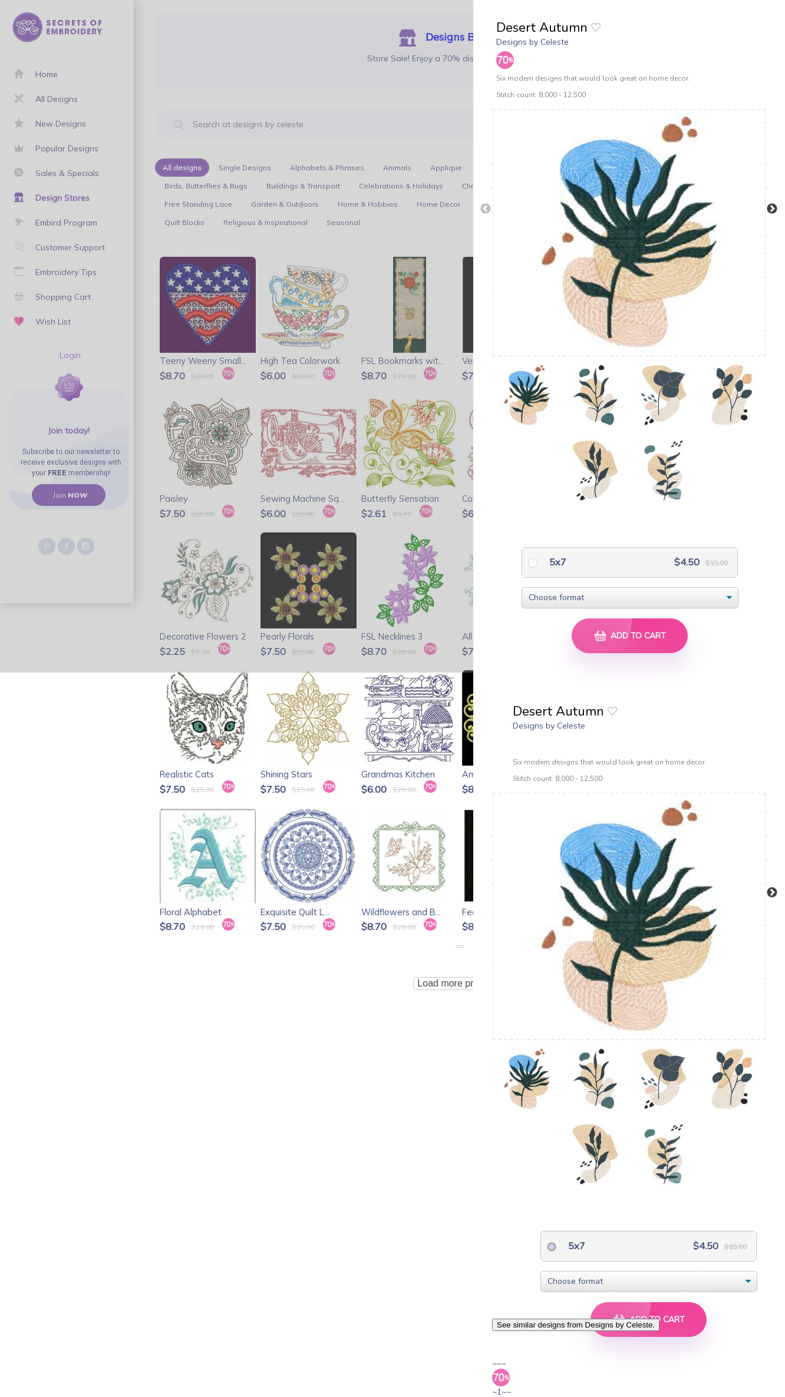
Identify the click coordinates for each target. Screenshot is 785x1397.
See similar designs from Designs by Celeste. (576, 1324)
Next (772, 209)
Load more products (459, 983)
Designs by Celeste (532, 42)
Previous (486, 209)
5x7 (556, 562)
